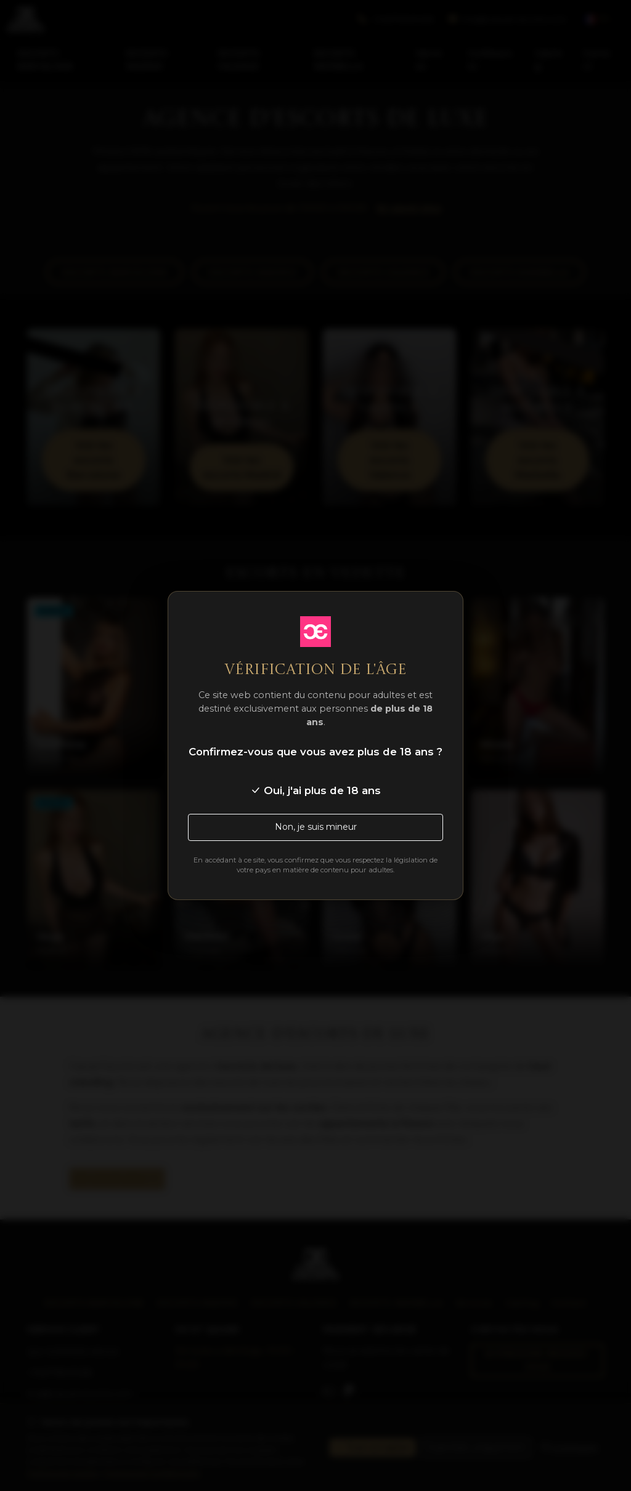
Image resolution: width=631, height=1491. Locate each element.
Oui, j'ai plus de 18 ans (315, 790)
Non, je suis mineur (316, 826)
